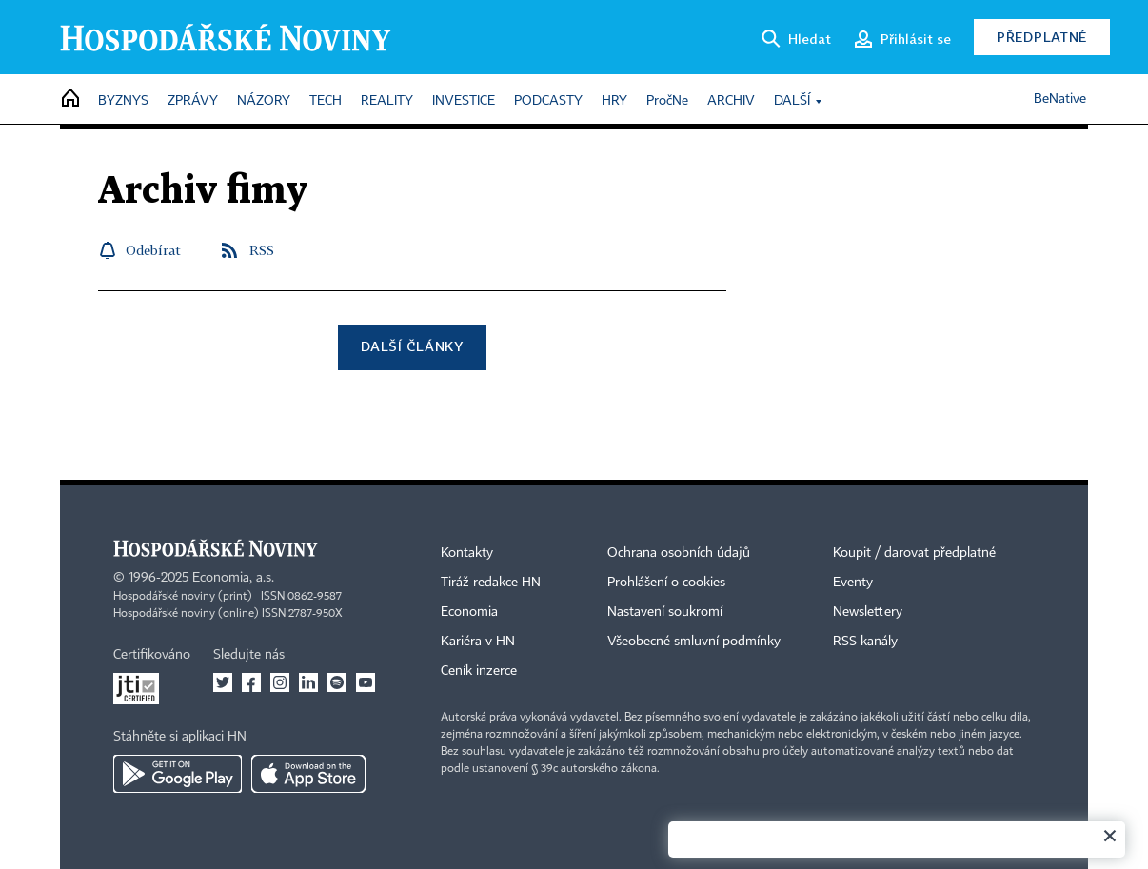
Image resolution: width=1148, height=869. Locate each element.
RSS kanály (865, 641)
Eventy (853, 582)
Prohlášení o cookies (666, 582)
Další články (412, 346)
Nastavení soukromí (664, 612)
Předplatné (1042, 37)
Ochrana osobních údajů (678, 553)
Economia (469, 612)
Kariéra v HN (478, 641)
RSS (261, 250)
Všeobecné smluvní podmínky (694, 641)
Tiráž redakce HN (491, 582)
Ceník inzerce (479, 671)
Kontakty (467, 553)
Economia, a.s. (233, 577)
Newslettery (867, 612)
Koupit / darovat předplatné (914, 553)
